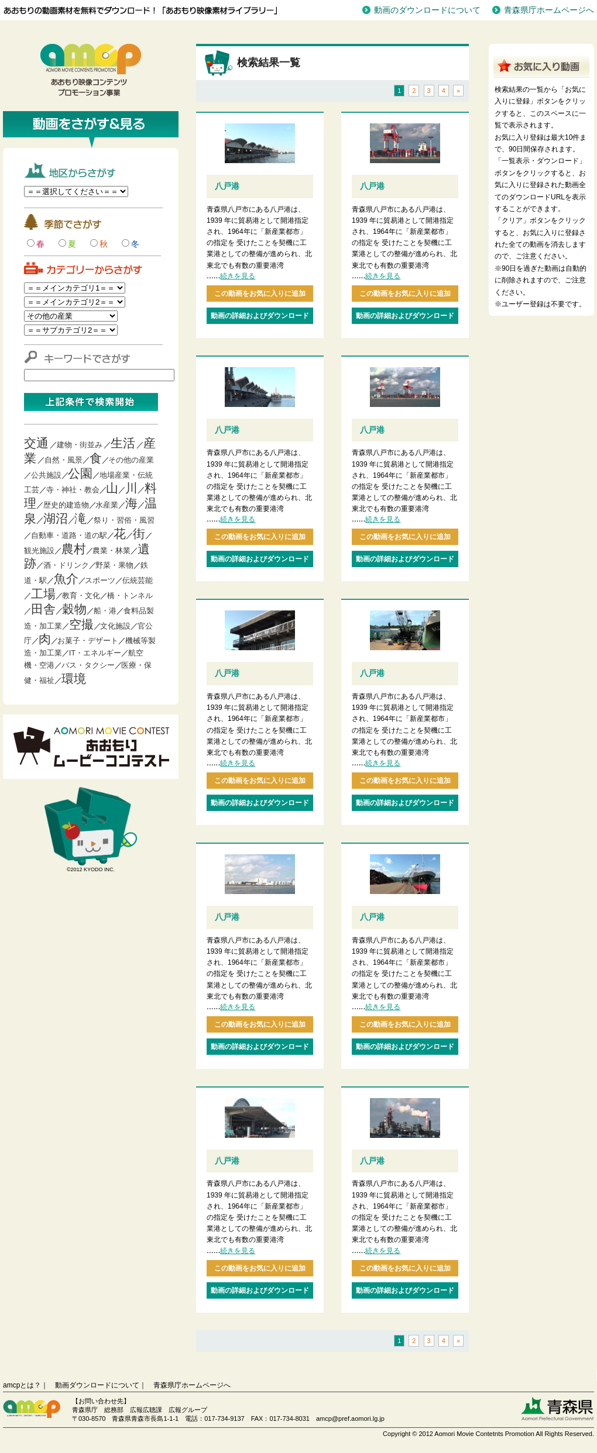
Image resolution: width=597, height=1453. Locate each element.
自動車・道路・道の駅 (69, 535)
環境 (73, 678)
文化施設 (115, 626)
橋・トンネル (130, 595)
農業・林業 (111, 550)
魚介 (66, 578)
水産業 (106, 505)
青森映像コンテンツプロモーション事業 (91, 70)
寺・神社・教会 (73, 489)
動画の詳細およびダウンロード (260, 316)
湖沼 (55, 518)
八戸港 (227, 186)
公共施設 (46, 475)
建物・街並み (79, 444)
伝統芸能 (137, 580)
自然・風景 (63, 459)
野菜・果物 (114, 565)
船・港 (105, 610)
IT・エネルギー (95, 652)
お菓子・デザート (87, 640)
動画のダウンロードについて (427, 10)
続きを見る (237, 276)
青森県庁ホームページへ (549, 10)
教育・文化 (81, 595)
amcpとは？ (22, 1385)
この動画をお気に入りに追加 (260, 293)
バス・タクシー (88, 665)
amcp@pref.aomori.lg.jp (350, 1418)
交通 (36, 443)
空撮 (81, 624)
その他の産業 (131, 459)
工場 (43, 593)
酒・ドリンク (66, 565)
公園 (80, 473)
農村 (73, 548)
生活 (123, 443)
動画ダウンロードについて (97, 1385)
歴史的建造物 (66, 505)
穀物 (74, 609)
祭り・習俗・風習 (124, 520)
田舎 (43, 609)
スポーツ (100, 580)
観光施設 (39, 550)
